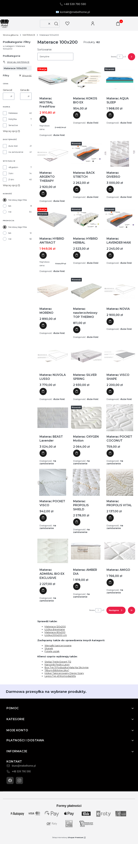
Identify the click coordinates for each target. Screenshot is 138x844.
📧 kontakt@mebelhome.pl (73, 12)
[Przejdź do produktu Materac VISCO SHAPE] (119, 355)
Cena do (24, 90)
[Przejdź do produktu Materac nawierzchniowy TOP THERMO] (86, 289)
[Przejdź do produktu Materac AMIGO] (119, 550)
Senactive (13, 125)
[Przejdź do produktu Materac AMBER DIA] (86, 550)
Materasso (13, 113)
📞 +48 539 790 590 (73, 4)
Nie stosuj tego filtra (17, 200)
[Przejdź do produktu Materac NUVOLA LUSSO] (52, 355)
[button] (56, 24)
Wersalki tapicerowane (58, 645)
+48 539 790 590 (21, 771)
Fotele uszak (52, 651)
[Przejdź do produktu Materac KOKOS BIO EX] (86, 79)
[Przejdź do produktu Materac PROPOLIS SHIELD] (86, 482)
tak (9, 206)
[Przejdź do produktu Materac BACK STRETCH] (86, 153)
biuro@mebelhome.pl (24, 765)
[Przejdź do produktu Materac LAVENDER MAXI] (119, 219)
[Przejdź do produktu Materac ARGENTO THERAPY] (52, 153)
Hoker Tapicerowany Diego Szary (64, 673)
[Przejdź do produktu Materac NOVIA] (119, 289)
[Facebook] (10, 780)
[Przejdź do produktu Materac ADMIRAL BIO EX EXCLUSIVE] (52, 550)
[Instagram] (19, 780)
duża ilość (13, 146)
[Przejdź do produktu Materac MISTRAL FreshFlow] (52, 79)
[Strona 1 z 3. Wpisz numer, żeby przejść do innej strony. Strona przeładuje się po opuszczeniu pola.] (120, 57)
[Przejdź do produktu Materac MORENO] (52, 289)
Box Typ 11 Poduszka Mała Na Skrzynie (67, 667)
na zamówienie (15, 152)
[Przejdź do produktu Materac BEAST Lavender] (52, 417)
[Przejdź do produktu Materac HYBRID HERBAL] (86, 219)
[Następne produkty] (116, 610)
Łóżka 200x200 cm (56, 635)
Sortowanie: (44, 49)
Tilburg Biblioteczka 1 (57, 670)
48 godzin (13, 167)
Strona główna (10, 35)
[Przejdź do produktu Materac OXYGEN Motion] (86, 417)
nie (9, 212)
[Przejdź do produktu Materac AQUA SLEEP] (119, 79)
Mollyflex (12, 119)
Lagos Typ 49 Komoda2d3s (60, 676)
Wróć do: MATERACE (16, 61)
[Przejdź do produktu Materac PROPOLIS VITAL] (119, 482)
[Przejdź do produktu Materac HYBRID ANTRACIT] (52, 219)
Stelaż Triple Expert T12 (58, 661)
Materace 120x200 (55, 626)
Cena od (7, 90)
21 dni (11, 179)
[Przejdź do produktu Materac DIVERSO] (119, 153)
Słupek (49, 648)
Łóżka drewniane (55, 629)
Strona (113, 57)
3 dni (10, 173)
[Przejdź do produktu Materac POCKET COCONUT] (119, 417)
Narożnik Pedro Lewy (57, 664)
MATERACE (29, 35)
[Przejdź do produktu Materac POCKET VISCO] (52, 482)
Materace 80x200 (55, 632)
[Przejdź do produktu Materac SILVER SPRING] (86, 355)
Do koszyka (43, 119)
